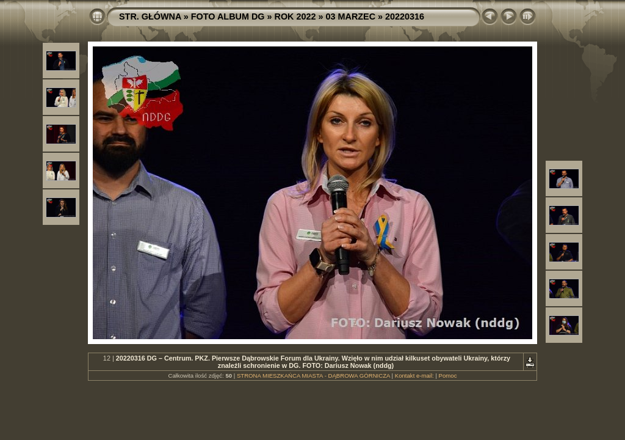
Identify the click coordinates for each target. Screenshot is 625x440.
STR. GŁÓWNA (150, 16)
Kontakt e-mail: (414, 375)
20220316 (404, 16)
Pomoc (448, 375)
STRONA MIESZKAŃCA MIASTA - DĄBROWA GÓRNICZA (313, 375)
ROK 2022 (295, 16)
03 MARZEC (351, 16)
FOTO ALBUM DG (228, 16)
